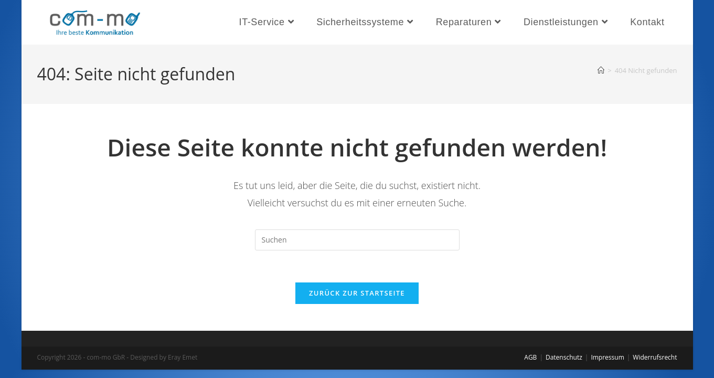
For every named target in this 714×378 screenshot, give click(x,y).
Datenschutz (564, 357)
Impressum (607, 357)
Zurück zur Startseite (357, 293)
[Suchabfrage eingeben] (357, 239)
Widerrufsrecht (655, 357)
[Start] (601, 70)
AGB (530, 357)
